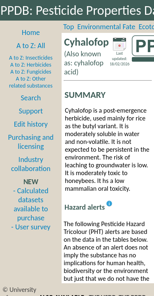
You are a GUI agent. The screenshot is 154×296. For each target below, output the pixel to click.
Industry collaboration (31, 164)
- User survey (30, 226)
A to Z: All (30, 45)
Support (31, 111)
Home (31, 32)
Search (31, 97)
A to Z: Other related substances (31, 82)
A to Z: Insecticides (31, 57)
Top (68, 26)
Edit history (31, 124)
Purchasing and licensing (30, 142)
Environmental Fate (106, 26)
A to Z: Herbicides (30, 64)
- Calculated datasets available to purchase (30, 204)
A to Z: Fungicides (30, 71)
